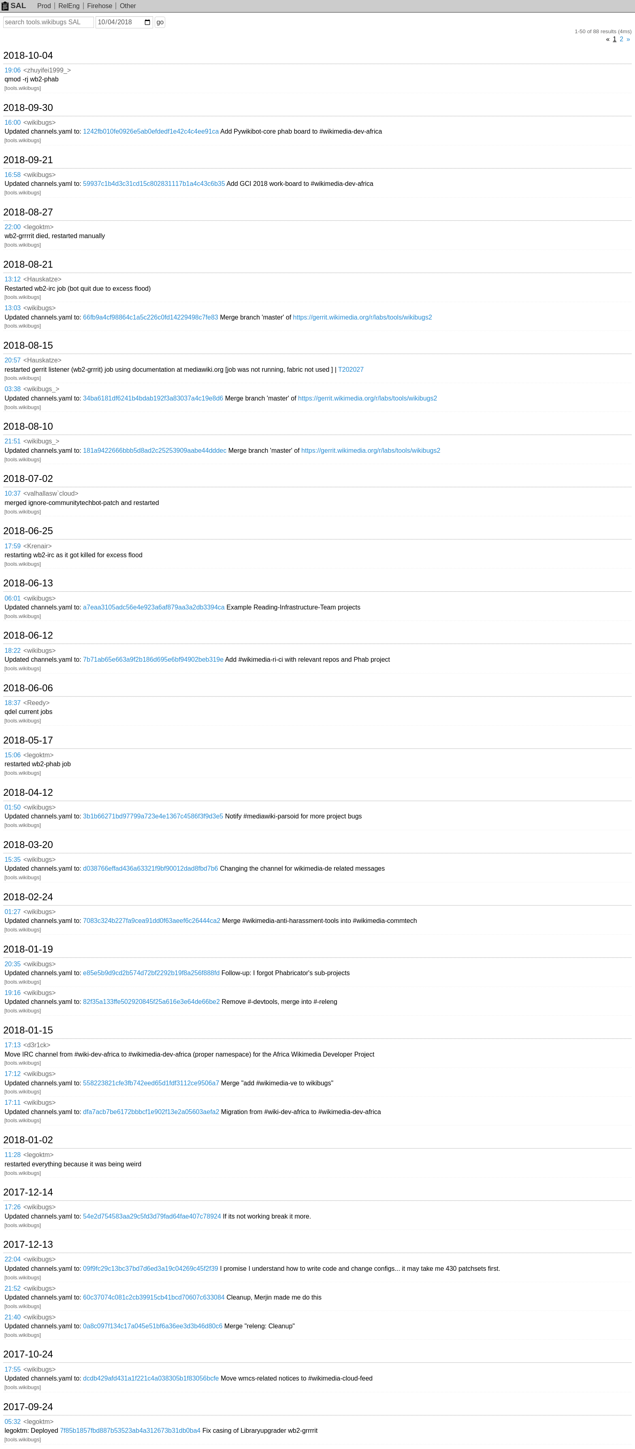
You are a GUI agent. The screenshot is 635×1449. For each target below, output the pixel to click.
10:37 (12, 493)
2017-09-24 (28, 1407)
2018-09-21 (28, 160)
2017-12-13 (28, 1244)
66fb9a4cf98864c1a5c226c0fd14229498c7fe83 (150, 317)
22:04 (12, 1259)
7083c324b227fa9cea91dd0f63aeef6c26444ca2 (151, 920)
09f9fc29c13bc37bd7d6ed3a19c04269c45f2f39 (150, 1268)
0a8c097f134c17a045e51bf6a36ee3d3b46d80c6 (152, 1326)
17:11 (12, 1102)
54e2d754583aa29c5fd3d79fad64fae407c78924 (152, 1216)
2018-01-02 (28, 1140)
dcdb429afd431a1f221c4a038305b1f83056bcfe (151, 1378)
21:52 (12, 1288)
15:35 (12, 859)
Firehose (99, 5)
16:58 (12, 174)
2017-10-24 (28, 1354)
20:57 (12, 360)
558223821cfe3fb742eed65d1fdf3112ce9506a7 (151, 1083)
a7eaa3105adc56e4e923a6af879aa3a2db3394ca (154, 607)
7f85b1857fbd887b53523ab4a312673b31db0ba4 (130, 1430)
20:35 (12, 964)
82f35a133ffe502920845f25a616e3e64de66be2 (151, 1001)
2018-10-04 (28, 55)
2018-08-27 (28, 212)
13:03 (12, 308)
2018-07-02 (28, 478)
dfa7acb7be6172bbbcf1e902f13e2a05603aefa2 (151, 1111)
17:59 (12, 546)
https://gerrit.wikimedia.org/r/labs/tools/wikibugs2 (362, 317)
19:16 (12, 992)
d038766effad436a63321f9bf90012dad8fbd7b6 (150, 868)
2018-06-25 (28, 531)
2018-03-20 (28, 845)
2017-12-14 (28, 1192)
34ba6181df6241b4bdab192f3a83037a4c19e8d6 (153, 398)
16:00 (12, 122)
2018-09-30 (28, 107)
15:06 (12, 755)
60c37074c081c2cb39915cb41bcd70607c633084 (154, 1297)
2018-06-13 (28, 583)
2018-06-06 (28, 688)
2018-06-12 (28, 635)
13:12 (12, 279)
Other (128, 5)
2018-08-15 (28, 345)
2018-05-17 (28, 740)
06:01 (12, 598)
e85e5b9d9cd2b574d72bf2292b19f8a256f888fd (151, 973)
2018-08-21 (28, 264)
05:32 (12, 1421)
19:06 (12, 70)
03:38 (12, 389)
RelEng (68, 5)
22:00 (12, 227)
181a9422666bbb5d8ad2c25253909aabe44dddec (154, 450)
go (160, 22)
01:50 (12, 807)
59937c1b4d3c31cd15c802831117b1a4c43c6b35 (154, 183)
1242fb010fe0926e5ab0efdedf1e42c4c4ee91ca (151, 131)
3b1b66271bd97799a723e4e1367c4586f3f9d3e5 (153, 816)
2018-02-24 (28, 897)
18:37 (12, 702)
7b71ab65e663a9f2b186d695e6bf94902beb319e (153, 659)
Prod (44, 5)
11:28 (12, 1154)
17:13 (12, 1045)
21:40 (12, 1317)
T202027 (351, 369)
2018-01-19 (28, 949)
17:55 (12, 1369)
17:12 (12, 1073)
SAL (14, 5)
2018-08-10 (28, 426)
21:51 (12, 441)
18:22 (12, 650)
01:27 (12, 911)
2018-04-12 (28, 792)
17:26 (12, 1207)
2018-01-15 (28, 1030)
